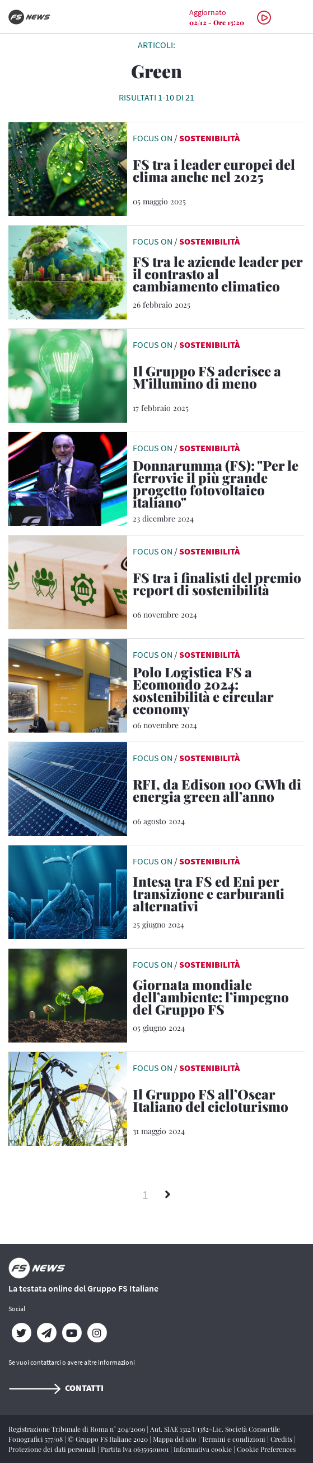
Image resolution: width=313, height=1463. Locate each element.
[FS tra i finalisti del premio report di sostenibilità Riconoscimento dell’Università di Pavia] (219, 585)
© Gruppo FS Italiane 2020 (109, 1439)
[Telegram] (46, 1333)
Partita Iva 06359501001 (135, 1449)
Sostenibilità (209, 138)
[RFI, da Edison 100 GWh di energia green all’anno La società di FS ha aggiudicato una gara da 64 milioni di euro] (219, 792)
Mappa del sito (175, 1439)
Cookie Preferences (266, 1449)
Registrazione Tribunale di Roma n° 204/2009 (77, 1428)
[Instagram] (96, 1333)
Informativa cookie (203, 1449)
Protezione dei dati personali (52, 1449)
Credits (282, 1439)
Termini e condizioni (234, 1439)
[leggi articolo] (67, 168)
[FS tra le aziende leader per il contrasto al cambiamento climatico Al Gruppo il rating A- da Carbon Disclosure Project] (219, 276)
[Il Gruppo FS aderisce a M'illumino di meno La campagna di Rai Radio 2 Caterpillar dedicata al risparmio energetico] (219, 379)
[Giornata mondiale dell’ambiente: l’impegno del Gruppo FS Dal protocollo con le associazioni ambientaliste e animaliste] (219, 999)
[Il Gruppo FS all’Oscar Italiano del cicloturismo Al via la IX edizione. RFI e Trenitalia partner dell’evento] (219, 1102)
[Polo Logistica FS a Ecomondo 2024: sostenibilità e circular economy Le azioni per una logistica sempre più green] (219, 692)
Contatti (56, 1387)
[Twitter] (21, 1333)
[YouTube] (71, 1333)
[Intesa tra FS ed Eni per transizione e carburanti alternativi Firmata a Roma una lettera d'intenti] (219, 895)
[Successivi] (167, 1195)
